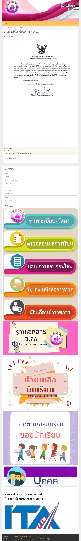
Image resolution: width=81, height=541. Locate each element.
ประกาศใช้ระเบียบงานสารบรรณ (22, 153)
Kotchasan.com (27, 539)
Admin (12, 149)
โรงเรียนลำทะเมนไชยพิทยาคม (37, 6)
